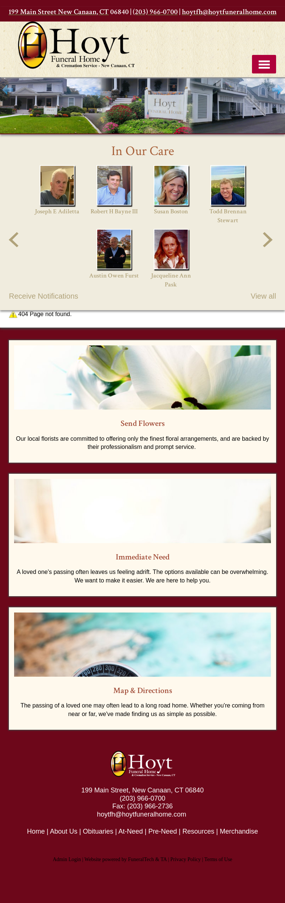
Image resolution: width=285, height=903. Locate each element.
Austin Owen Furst (114, 276)
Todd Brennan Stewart (228, 215)
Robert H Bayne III (114, 211)
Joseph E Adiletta (57, 211)
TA (163, 859)
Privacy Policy (185, 859)
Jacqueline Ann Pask (171, 280)
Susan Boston (171, 211)
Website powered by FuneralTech (119, 859)
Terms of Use (218, 859)
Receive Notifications (43, 296)
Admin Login (67, 859)
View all (263, 296)
